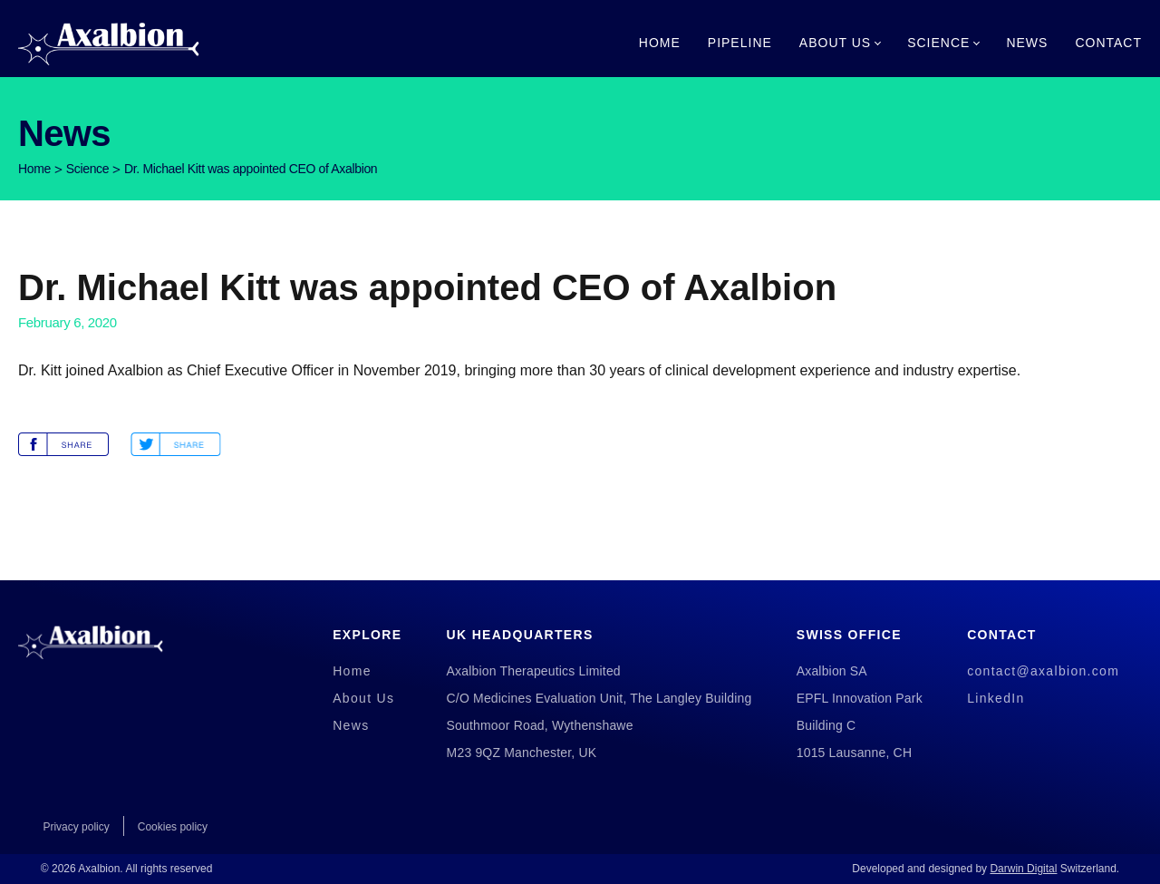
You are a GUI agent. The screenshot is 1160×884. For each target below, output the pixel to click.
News (1027, 42)
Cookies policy (173, 827)
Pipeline (740, 42)
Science (938, 42)
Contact (1108, 42)
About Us (835, 42)
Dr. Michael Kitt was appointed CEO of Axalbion (250, 168)
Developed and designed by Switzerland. (985, 868)
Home (660, 42)
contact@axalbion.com (1043, 671)
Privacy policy (76, 827)
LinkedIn (995, 698)
